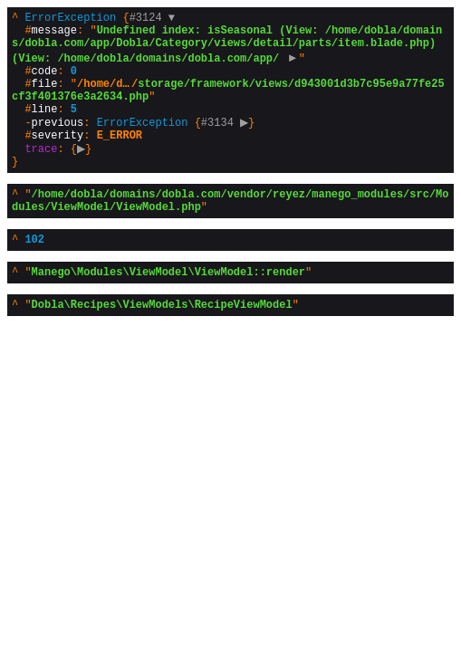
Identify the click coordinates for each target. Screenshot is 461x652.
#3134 (227, 142)
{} (228, 104)
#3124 (152, 19)
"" (230, 231)
